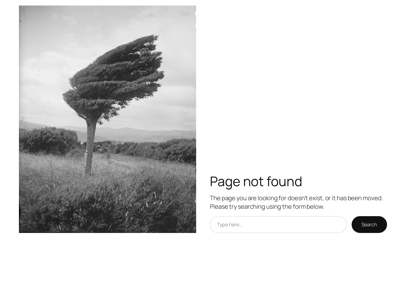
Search (369, 224)
